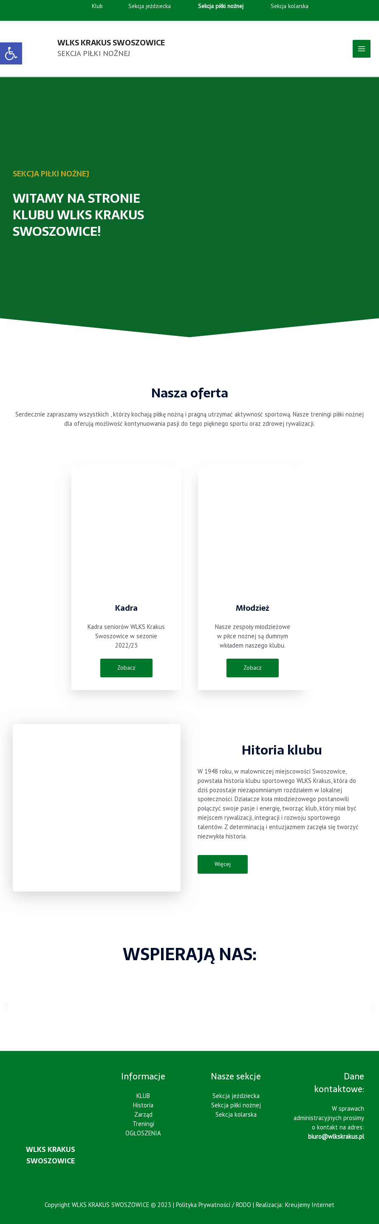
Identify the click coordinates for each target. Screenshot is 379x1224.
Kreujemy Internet (309, 1205)
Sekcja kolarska (281, 6)
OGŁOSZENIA (143, 1133)
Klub (87, 6)
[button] (6, 1006)
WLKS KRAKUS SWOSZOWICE (111, 42)
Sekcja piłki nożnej (236, 1105)
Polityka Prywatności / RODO (213, 1205)
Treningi (143, 1124)
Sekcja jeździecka (140, 6)
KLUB (143, 1096)
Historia (143, 1105)
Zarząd (143, 1114)
